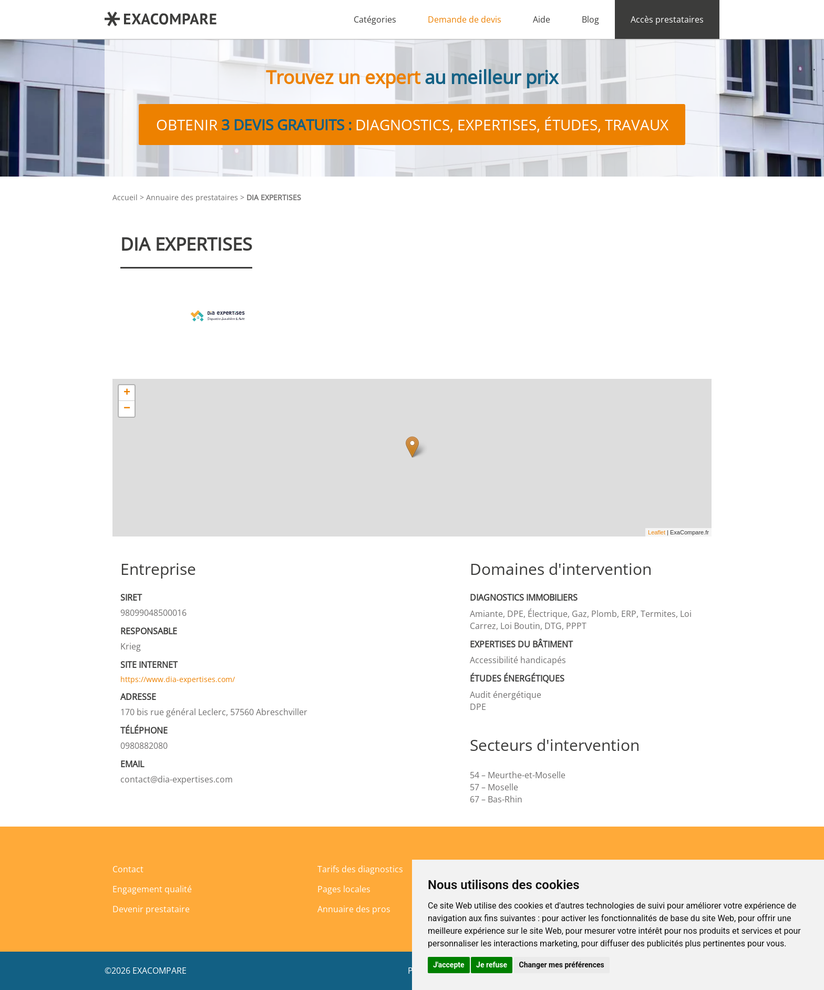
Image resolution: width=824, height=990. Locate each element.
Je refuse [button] (491, 965)
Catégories (375, 19)
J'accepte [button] (449, 965)
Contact (127, 869)
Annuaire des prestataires (192, 197)
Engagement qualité (152, 889)
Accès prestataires (667, 19)
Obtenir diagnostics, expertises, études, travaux (412, 125)
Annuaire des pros (353, 909)
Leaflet (656, 532)
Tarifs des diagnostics (360, 869)
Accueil (125, 197)
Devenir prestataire (151, 909)
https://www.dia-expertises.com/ (177, 679)
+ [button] (126, 393)
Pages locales (343, 889)
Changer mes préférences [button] (561, 965)
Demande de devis (464, 19)
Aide (541, 19)
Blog (590, 19)
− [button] (126, 409)
